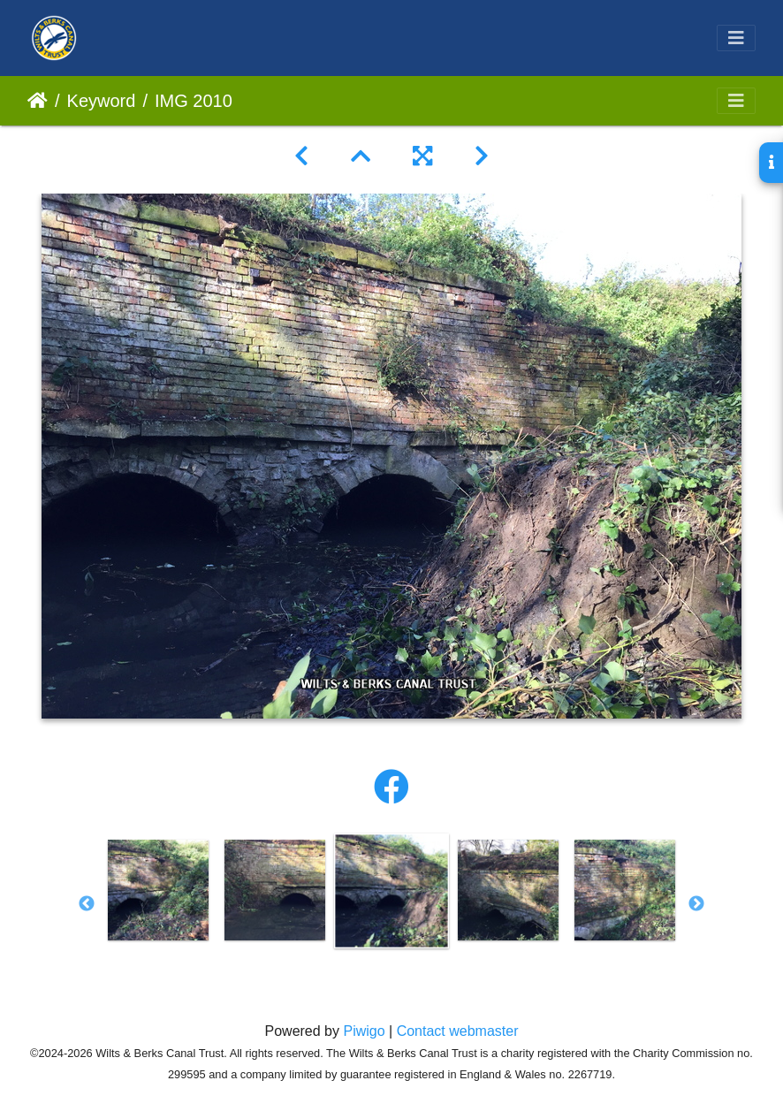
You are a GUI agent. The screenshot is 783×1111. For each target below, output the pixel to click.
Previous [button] (86, 904)
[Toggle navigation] (736, 38)
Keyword (101, 100)
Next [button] (696, 904)
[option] (158, 890)
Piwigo (363, 1031)
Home (37, 101)
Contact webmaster (458, 1031)
